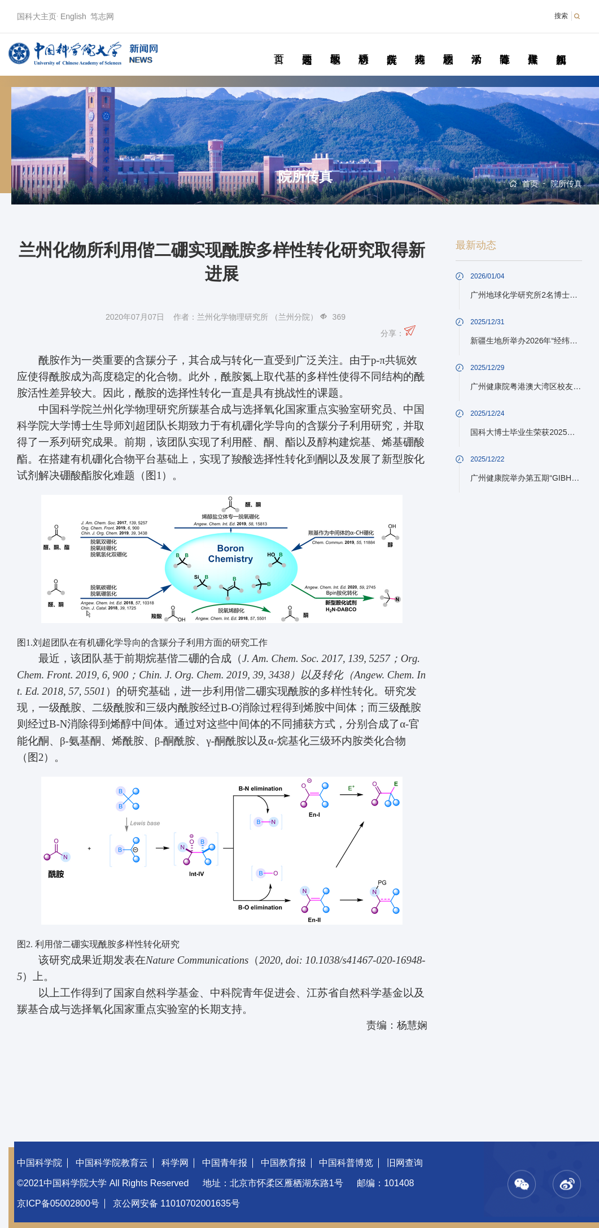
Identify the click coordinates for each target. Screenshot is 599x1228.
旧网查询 (405, 1163)
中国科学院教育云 (112, 1163)
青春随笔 (504, 46)
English (73, 16)
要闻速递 (307, 46)
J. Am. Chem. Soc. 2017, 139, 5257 (316, 658)
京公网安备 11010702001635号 (176, 1203)
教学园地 (335, 46)
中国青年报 (224, 1163)
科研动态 (363, 46)
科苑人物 (419, 46)
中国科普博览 (346, 1163)
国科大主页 (36, 16)
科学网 (175, 1163)
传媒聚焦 (532, 46)
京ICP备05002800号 (58, 1203)
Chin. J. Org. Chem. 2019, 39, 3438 (214, 675)
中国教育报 (283, 1163)
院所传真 (391, 46)
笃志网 (102, 16)
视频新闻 (561, 46)
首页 (278, 46)
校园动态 (448, 46)
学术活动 (476, 46)
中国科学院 (39, 1163)
